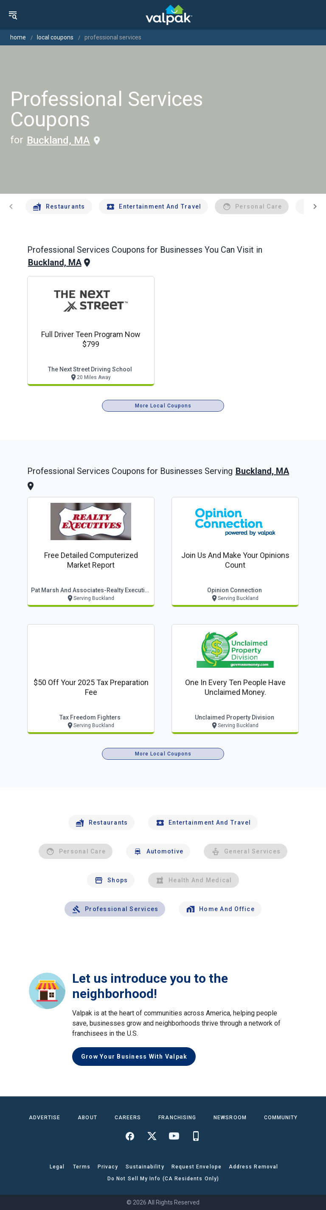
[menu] (13, 15)
